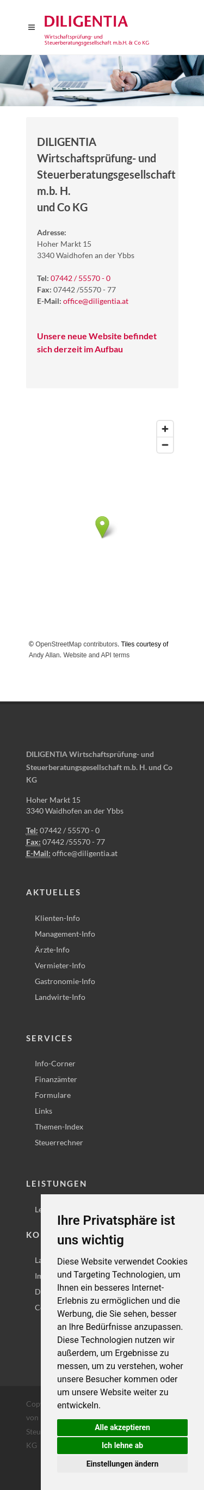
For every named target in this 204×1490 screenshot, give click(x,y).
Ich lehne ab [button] (122, 1445)
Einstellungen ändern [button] (122, 1464)
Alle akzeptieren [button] (122, 1427)
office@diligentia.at (95, 301)
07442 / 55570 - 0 (80, 278)
